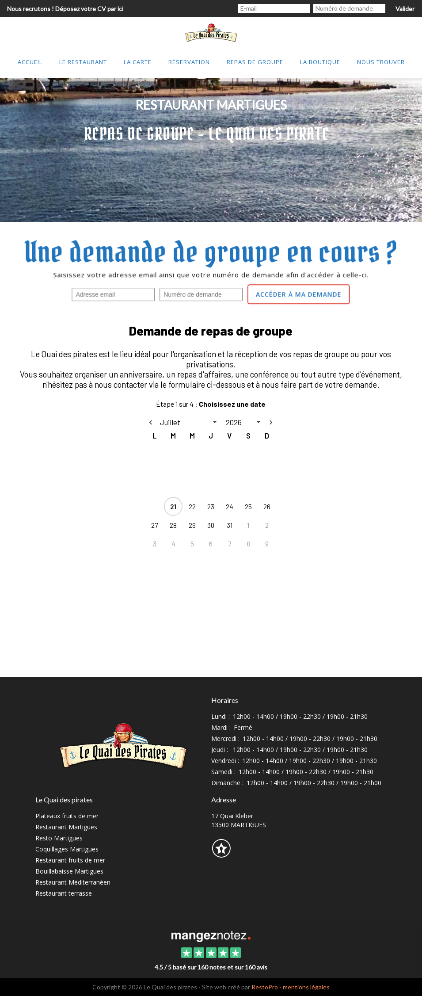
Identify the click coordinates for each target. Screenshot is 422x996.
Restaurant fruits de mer (70, 860)
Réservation (189, 62)
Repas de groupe (255, 62)
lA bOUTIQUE (320, 62)
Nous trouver (381, 62)
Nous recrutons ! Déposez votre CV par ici (65, 8)
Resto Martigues (59, 838)
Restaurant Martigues (66, 827)
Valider (404, 8)
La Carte (138, 62)
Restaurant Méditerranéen (72, 882)
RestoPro (264, 987)
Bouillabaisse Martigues (69, 871)
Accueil (30, 62)
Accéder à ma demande (298, 294)
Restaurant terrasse (63, 893)
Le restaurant (83, 62)
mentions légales (306, 987)
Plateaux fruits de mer (67, 816)
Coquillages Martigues (67, 849)
